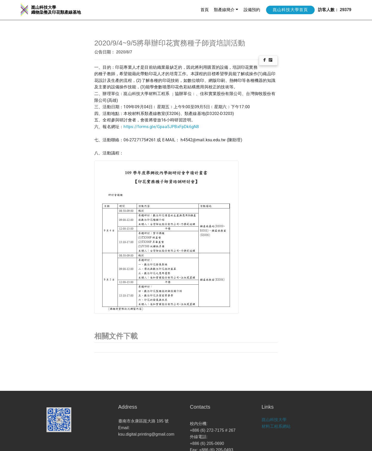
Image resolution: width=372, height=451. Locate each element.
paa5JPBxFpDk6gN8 (179, 126)
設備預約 (252, 9)
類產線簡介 (224, 9)
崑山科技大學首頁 (290, 9)
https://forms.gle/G (141, 126)
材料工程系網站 (276, 429)
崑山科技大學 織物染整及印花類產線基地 (56, 9)
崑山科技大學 (274, 423)
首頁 (204, 9)
